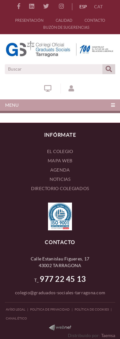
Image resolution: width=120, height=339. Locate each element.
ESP (83, 6)
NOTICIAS (60, 179)
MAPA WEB (60, 160)
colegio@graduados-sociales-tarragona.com (60, 292)
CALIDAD (64, 20)
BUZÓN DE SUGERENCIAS (66, 27)
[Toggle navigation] (60, 105)
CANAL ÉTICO (16, 318)
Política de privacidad (50, 309)
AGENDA (60, 170)
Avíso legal (15, 309)
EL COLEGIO (60, 151)
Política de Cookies (92, 309)
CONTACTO (94, 20)
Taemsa (108, 335)
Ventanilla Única (48, 88)
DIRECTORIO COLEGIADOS (60, 188)
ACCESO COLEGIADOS (71, 88)
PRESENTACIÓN (29, 20)
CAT (98, 6)
